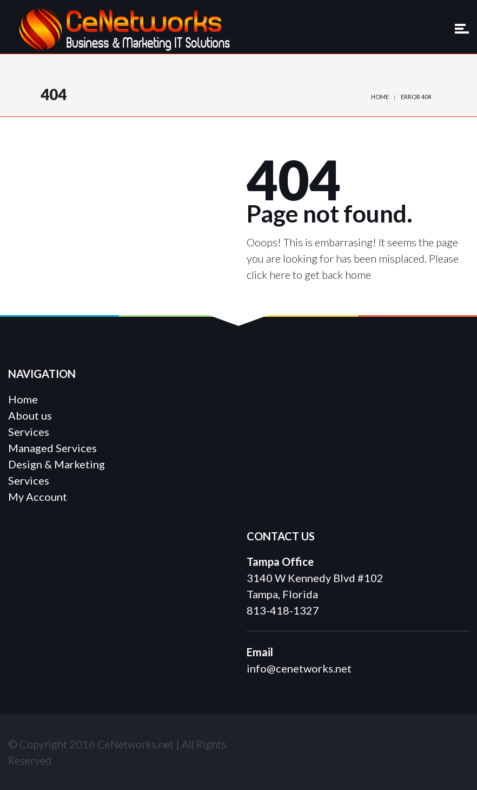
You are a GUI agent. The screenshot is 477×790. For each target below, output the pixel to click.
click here (268, 274)
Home (380, 96)
